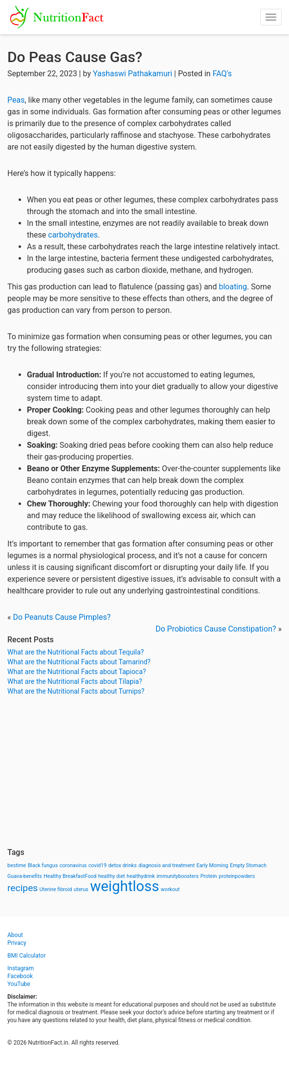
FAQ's (222, 73)
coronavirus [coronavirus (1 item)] (73, 865)
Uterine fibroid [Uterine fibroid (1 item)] (56, 889)
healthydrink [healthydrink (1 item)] (141, 876)
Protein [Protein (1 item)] (208, 876)
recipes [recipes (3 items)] (22, 888)
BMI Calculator (26, 955)
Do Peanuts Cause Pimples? (62, 617)
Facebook (20, 976)
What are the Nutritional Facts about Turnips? (75, 691)
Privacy (16, 943)
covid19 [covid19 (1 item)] (98, 865)
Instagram (20, 968)
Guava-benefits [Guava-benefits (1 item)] (24, 876)
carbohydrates (73, 235)
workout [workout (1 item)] (170, 889)
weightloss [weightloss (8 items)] (124, 886)
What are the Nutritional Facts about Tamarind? (79, 662)
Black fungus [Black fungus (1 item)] (43, 865)
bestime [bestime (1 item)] (16, 865)
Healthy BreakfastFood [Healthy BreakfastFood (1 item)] (70, 876)
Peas (15, 100)
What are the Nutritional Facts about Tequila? (75, 652)
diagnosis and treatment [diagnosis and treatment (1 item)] (166, 865)
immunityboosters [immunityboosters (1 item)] (177, 876)
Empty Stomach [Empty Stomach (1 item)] (248, 865)
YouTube (18, 984)
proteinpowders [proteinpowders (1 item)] (237, 876)
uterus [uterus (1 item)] (81, 889)
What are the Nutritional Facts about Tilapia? (74, 681)
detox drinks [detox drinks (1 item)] (123, 865)
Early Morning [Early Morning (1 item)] (212, 865)
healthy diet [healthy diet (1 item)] (111, 876)
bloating (233, 286)
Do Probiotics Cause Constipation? (216, 629)
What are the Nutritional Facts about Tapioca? (76, 672)
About (15, 935)
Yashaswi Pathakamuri (132, 73)
